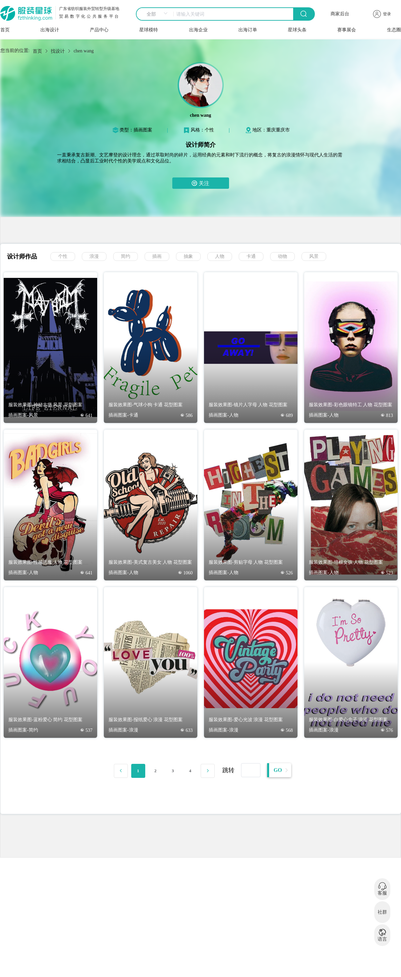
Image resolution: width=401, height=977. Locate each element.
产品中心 (99, 29)
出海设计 (49, 29)
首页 (5, 29)
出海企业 (198, 29)
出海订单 (247, 29)
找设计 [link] (58, 51)
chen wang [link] (83, 50)
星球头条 (297, 29)
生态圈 (394, 29)
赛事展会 (346, 29)
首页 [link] (37, 51)
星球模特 (148, 29)
